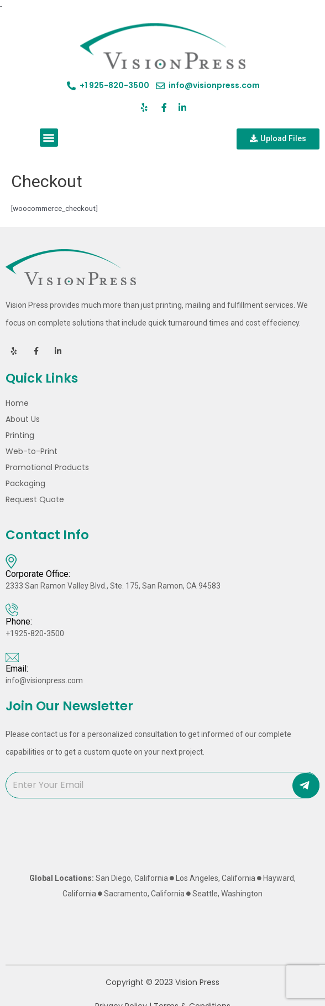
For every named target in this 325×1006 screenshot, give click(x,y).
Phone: (19, 621)
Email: (17, 668)
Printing (23, 435)
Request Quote (35, 499)
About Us (23, 419)
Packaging (25, 483)
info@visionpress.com (44, 680)
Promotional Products (47, 467)
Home (17, 403)
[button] (49, 137)
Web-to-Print (31, 451)
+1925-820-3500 (35, 633)
